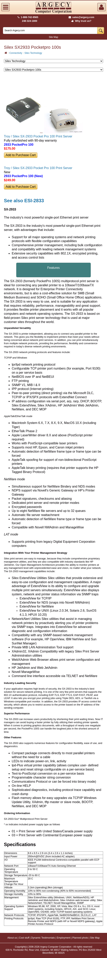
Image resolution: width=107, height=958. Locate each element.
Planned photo (80, 937)
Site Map (53, 37)
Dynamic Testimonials (43, 937)
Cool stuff (24, 937)
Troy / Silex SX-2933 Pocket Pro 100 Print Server (38, 136)
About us (12, 937)
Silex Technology (33, 53)
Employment (63, 937)
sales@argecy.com (81, 17)
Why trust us (80, 21)
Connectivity (15, 53)
